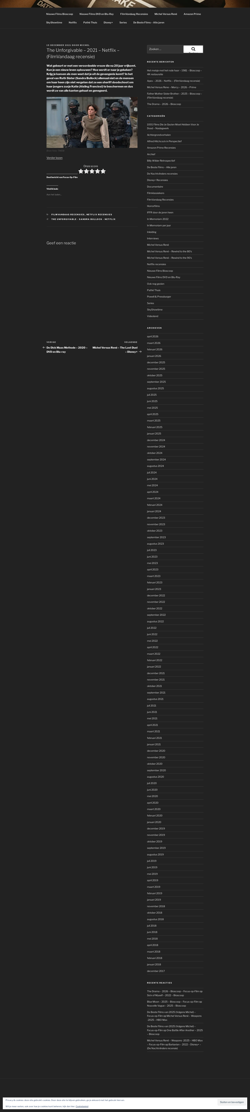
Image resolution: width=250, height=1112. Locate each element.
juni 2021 (152, 711)
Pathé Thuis (90, 22)
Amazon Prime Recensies (161, 147)
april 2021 (152, 724)
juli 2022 (151, 627)
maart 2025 (153, 420)
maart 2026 (153, 342)
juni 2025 (152, 401)
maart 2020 (154, 809)
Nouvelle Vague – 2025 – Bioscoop (166, 1005)
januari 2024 (154, 511)
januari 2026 (154, 355)
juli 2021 (151, 705)
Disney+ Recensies (157, 180)
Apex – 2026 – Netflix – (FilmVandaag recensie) (173, 80)
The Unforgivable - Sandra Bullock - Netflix (83, 219)
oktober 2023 (154, 530)
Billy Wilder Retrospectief (161, 160)
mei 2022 (152, 640)
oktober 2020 (154, 763)
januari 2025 (154, 433)
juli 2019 (151, 860)
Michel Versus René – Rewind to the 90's (169, 257)
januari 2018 (154, 964)
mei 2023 (152, 563)
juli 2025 (152, 394)
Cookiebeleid (82, 1106)
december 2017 (156, 970)
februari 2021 (154, 737)
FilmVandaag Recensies (134, 13)
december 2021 (156, 673)
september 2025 (156, 381)
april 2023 (152, 569)
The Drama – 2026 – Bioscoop (164, 104)
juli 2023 (152, 550)
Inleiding (151, 231)
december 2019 (156, 828)
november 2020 (156, 757)
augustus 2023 (155, 543)
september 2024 (156, 459)
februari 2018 (154, 958)
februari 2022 (154, 660)
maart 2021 (153, 731)
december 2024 (156, 440)
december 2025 (156, 362)
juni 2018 (152, 932)
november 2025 (156, 368)
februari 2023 (154, 582)
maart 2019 (153, 886)
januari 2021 (154, 744)
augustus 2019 (155, 854)
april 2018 (152, 945)
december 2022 (156, 595)
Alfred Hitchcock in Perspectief (164, 141)
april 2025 (152, 414)
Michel (85, 45)
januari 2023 (154, 589)
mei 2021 (152, 718)
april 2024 (152, 491)
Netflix (73, 22)
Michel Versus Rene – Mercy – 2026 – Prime (171, 87)
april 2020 (153, 802)
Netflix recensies (99, 214)
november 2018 (156, 906)
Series (123, 22)
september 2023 (156, 537)
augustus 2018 (155, 919)
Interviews (153, 238)
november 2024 (156, 446)
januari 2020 (154, 822)
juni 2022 (152, 634)
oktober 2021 (154, 685)
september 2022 (156, 614)
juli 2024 (152, 472)
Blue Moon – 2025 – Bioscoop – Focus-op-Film (173, 1001)
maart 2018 (153, 951)
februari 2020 (154, 815)
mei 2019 (152, 873)
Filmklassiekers (155, 193)
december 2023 (156, 517)
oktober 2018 (154, 912)
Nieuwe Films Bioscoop (59, 13)
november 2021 (156, 679)
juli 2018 (151, 925)
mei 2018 (152, 938)
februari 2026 (154, 349)
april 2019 (152, 880)
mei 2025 (152, 407)
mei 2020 (152, 796)
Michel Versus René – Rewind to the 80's (169, 251)
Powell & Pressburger (159, 296)
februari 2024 (154, 504)
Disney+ (108, 22)
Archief (151, 154)
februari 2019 (154, 893)
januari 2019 (154, 899)
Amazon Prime (192, 13)
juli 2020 (152, 783)
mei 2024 (152, 485)
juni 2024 (152, 478)
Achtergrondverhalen (159, 134)
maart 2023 (153, 576)
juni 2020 (152, 789)
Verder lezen (54, 157)
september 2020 (156, 770)
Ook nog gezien (155, 283)
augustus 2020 (155, 776)
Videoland (152, 316)
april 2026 (152, 336)
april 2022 (152, 647)
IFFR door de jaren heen (160, 212)
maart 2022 (153, 653)
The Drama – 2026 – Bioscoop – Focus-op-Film (173, 991)
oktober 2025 (154, 375)
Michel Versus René (166, 13)
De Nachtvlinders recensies (162, 173)
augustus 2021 (155, 698)
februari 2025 (154, 427)
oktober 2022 (154, 608)
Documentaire (155, 186)
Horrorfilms (153, 205)
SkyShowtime (54, 22)
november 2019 (156, 834)
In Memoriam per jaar (159, 225)
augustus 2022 (155, 621)
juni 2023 (152, 556)
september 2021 (156, 692)
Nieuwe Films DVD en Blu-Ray (97, 13)
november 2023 (156, 524)
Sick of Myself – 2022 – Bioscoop (165, 995)
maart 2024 (153, 498)
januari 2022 (154, 666)
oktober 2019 (154, 841)
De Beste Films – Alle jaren (148, 22)
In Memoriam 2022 (157, 218)
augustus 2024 (155, 465)
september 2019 (156, 847)
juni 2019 (152, 867)
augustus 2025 (155, 388)
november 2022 (156, 601)
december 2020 (156, 750)
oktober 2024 (154, 452)
